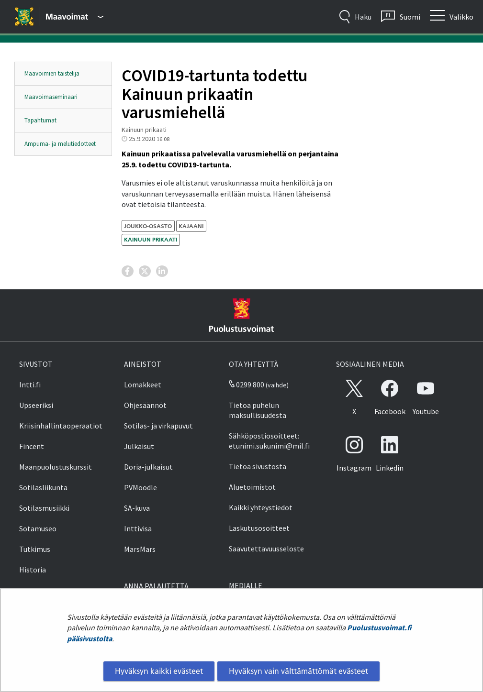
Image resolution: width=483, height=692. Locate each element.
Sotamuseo (37, 528)
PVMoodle (140, 487)
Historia (32, 569)
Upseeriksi (36, 405)
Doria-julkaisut (148, 467)
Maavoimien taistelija (51, 73)
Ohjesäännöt (145, 405)
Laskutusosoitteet (259, 528)
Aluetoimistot (252, 487)
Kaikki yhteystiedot (260, 507)
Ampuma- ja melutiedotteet (60, 144)
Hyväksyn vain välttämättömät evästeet (298, 671)
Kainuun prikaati (150, 239)
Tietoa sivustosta (257, 466)
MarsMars (140, 549)
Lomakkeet (142, 384)
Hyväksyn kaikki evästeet (159, 671)
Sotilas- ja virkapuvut (158, 425)
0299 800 (246, 384)
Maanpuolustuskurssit (55, 467)
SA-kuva (137, 508)
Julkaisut (139, 446)
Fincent (31, 446)
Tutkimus (34, 549)
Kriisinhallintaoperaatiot (60, 425)
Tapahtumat (40, 120)
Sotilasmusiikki (44, 508)
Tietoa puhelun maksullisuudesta (257, 410)
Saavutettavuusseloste (266, 548)
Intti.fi (30, 384)
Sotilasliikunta (43, 487)
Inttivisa (138, 528)
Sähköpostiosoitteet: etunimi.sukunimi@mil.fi (269, 440)
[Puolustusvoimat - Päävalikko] (74, 16)
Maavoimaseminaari (51, 97)
